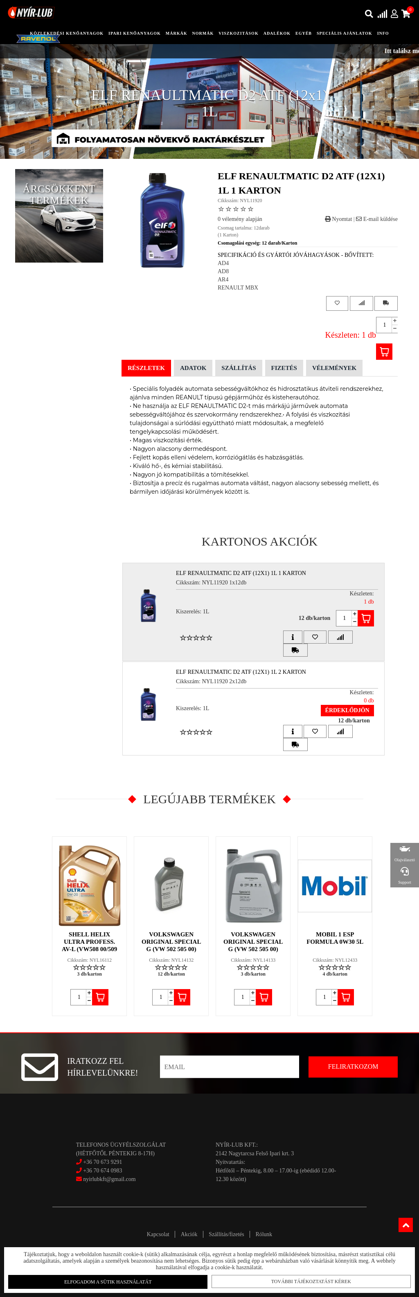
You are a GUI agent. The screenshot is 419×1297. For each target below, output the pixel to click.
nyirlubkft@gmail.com (106, 1179)
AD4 (223, 263)
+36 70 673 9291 (102, 1162)
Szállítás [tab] (238, 368)
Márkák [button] (176, 33)
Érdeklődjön (346, 710)
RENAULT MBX (238, 288)
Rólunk (266, 1234)
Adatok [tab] (193, 368)
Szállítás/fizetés (228, 1234)
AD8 (223, 271)
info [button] (383, 33)
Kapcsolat (155, 1234)
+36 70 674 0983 (102, 1171)
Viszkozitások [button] (238, 33)
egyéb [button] (303, 33)
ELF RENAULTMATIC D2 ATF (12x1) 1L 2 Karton (242, 672)
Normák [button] (203, 33)
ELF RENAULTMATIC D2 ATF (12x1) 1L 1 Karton (242, 573)
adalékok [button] (277, 33)
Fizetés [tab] (284, 368)
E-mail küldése (377, 219)
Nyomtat (338, 219)
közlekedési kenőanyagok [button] (67, 33)
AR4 (223, 279)
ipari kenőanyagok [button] (134, 33)
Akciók (188, 1234)
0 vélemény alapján (240, 219)
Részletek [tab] (146, 368)
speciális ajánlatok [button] (344, 33)
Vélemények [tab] (334, 368)
